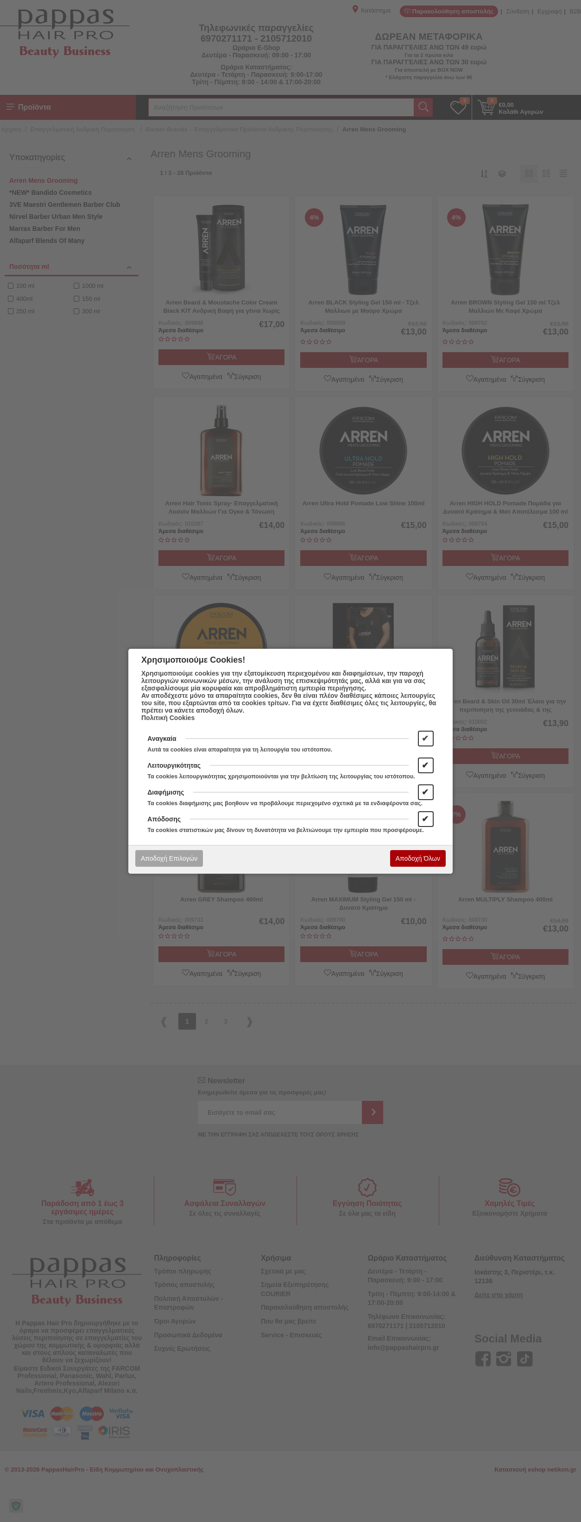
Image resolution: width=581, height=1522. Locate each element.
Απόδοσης (164, 819)
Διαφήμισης (165, 792)
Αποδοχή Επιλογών (169, 858)
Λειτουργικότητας (174, 765)
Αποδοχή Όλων (418, 858)
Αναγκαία (161, 738)
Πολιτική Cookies (168, 717)
